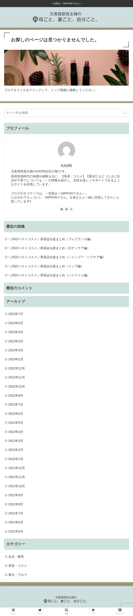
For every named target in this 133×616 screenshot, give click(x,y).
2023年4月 (15, 332)
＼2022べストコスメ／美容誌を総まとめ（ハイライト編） (49, 275)
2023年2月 (15, 350)
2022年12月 (16, 368)
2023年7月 (15, 314)
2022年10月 (16, 386)
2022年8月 (15, 395)
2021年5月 (15, 531)
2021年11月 (16, 477)
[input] (66, 113)
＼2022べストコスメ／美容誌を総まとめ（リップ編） (46, 266)
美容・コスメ (17, 565)
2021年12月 (16, 468)
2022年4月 (15, 432)
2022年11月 (16, 377)
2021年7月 (15, 513)
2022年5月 (15, 422)
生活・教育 (16, 556)
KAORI (66, 165)
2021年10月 (16, 486)
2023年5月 (15, 323)
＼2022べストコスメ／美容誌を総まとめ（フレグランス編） (50, 239)
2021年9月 (15, 495)
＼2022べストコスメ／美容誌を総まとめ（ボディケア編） (49, 248)
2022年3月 (15, 441)
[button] (125, 113)
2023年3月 (15, 341)
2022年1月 (15, 459)
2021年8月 (15, 504)
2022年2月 (15, 450)
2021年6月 (15, 522)
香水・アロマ (17, 575)
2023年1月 (15, 359)
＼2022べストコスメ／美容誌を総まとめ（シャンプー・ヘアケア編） (57, 257)
